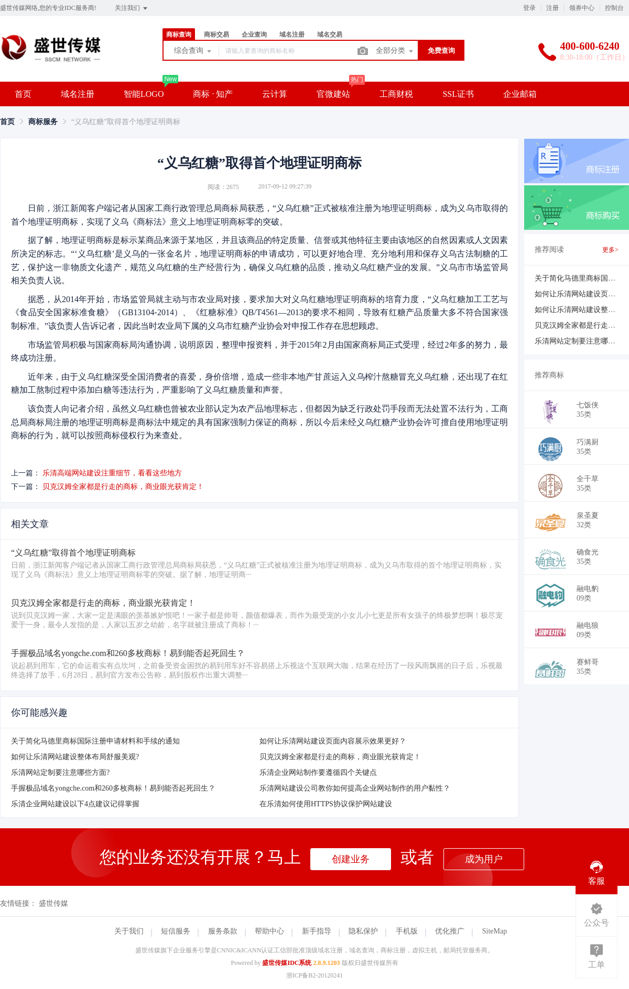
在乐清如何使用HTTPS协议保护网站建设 (325, 804)
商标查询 (178, 34)
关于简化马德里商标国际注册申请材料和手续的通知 (95, 741)
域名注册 (292, 34)
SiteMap (494, 931)
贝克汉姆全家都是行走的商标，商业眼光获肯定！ (123, 487)
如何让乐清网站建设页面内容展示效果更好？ (332, 741)
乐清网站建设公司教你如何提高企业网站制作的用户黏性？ (354, 788)
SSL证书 (458, 94)
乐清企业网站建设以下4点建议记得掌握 (75, 804)
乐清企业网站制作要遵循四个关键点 (318, 772)
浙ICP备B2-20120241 (314, 975)
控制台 (614, 8)
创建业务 (351, 859)
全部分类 (395, 51)
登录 (529, 8)
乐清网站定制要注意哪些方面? (60, 772)
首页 (23, 94)
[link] (7, 122)
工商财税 (396, 94)
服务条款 (222, 931)
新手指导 (316, 931)
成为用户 (484, 859)
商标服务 (43, 122)
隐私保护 (363, 931)
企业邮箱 (520, 94)
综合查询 (193, 51)
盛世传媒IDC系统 (286, 962)
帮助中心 (269, 931)
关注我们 (132, 8)
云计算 (274, 94)
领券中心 (581, 8)
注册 (552, 8)
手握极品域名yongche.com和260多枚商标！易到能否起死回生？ (113, 788)
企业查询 (254, 34)
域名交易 (329, 34)
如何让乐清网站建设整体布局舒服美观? (75, 757)
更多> (610, 249)
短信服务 (175, 931)
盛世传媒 (53, 903)
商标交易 (216, 34)
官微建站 (333, 94)
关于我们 (129, 931)
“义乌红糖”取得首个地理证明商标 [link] (125, 122)
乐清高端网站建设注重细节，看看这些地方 (112, 473)
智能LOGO (144, 94)
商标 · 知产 (213, 94)
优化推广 (449, 931)
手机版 (407, 931)
